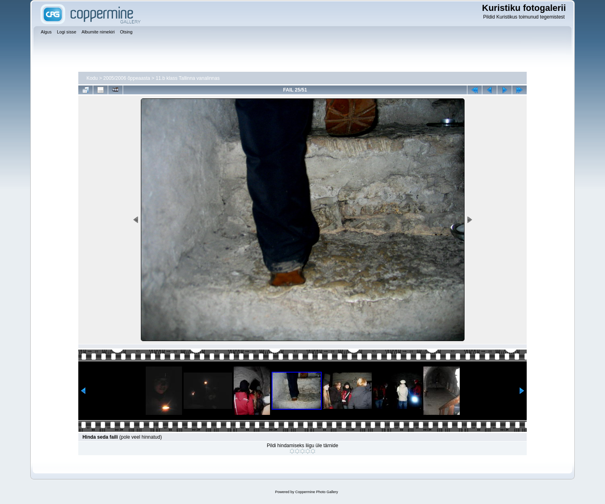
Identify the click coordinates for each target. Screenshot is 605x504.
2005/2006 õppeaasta (126, 78)
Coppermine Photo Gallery (316, 492)
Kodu (92, 78)
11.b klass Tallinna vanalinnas (188, 78)
